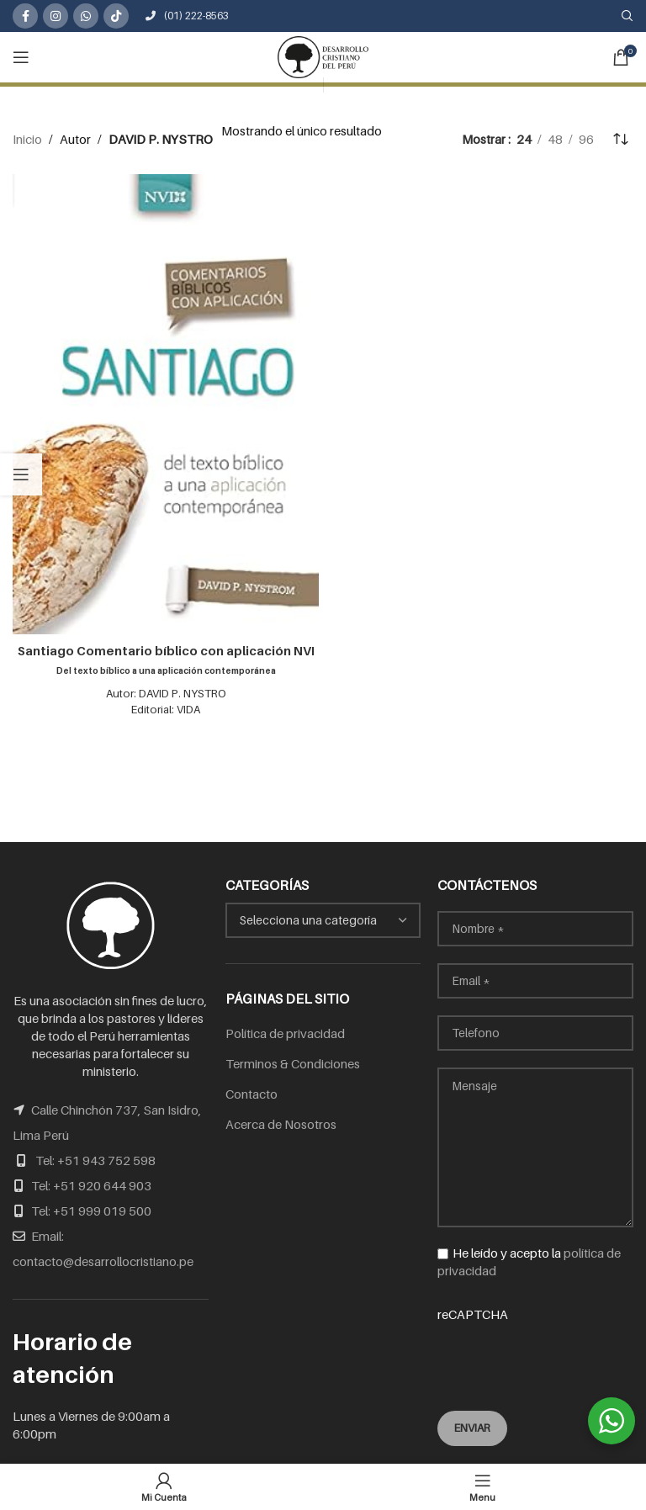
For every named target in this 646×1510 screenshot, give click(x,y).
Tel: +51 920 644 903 (91, 1185)
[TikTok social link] (116, 16)
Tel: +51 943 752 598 (95, 1160)
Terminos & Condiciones (292, 1063)
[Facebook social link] (25, 16)
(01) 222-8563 (187, 15)
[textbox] (323, 920)
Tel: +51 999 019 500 (91, 1210)
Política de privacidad (285, 1033)
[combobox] (323, 920)
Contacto (251, 1093)
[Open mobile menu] (21, 57)
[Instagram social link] (55, 16)
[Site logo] (323, 55)
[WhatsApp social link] (85, 16)
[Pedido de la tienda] (620, 138)
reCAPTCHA (535, 1347)
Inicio (27, 138)
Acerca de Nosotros (280, 1123)
